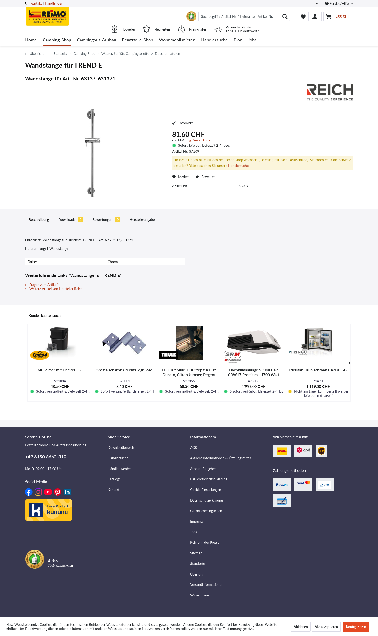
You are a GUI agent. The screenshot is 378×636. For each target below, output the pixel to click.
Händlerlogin (54, 3)
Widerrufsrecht (201, 595)
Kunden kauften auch (45, 315)
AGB (193, 447)
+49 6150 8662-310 (45, 456)
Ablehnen (301, 627)
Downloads (70, 219)
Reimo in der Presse (204, 542)
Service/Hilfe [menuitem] (337, 3)
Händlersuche (238, 166)
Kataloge (114, 479)
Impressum (198, 521)
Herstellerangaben (143, 220)
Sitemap (196, 553)
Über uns (197, 574)
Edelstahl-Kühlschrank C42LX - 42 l (318, 372)
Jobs (193, 532)
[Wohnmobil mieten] (177, 40)
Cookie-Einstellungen (205, 490)
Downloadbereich (121, 447)
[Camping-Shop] (57, 40)
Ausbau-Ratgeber (203, 469)
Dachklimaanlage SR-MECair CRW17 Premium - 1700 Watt (253, 372)
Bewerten (206, 177)
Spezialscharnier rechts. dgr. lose (124, 369)
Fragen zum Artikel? (42, 285)
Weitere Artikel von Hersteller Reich (53, 289)
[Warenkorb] (337, 16)
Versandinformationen (206, 585)
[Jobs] (252, 40)
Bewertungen (106, 219)
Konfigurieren (356, 627)
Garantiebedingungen (206, 511)
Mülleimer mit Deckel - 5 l (60, 369)
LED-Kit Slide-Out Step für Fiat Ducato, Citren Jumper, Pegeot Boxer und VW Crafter (189, 372)
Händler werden (120, 469)
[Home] (31, 40)
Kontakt (36, 3)
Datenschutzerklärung (206, 500)
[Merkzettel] (303, 16)
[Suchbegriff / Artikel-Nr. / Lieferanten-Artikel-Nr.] (244, 16)
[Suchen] (285, 16)
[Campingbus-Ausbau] (96, 40)
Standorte (197, 564)
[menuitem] (244, 16)
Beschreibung (39, 220)
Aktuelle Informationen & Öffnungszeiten (220, 458)
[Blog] (238, 40)
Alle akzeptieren (326, 627)
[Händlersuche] (214, 40)
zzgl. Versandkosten (199, 140)
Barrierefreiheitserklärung (208, 479)
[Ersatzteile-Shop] (137, 40)
